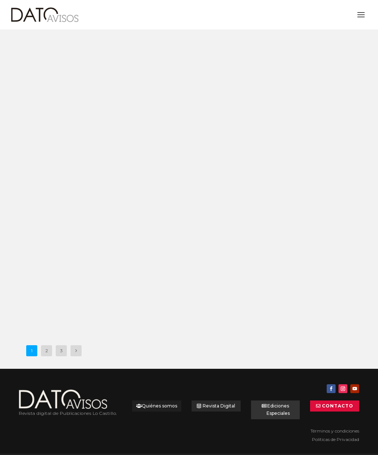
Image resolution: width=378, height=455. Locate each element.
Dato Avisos (67, 132)
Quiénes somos (159, 393)
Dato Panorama (43, 139)
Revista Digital (219, 393)
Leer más (42, 176)
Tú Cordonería (163, 111)
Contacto (337, 393)
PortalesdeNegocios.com (212, 448)
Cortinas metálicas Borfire (182, 248)
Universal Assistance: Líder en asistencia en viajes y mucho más (71, 117)
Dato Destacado (99, 132)
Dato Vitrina (69, 276)
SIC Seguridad (46, 266)
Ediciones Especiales (278, 397)
